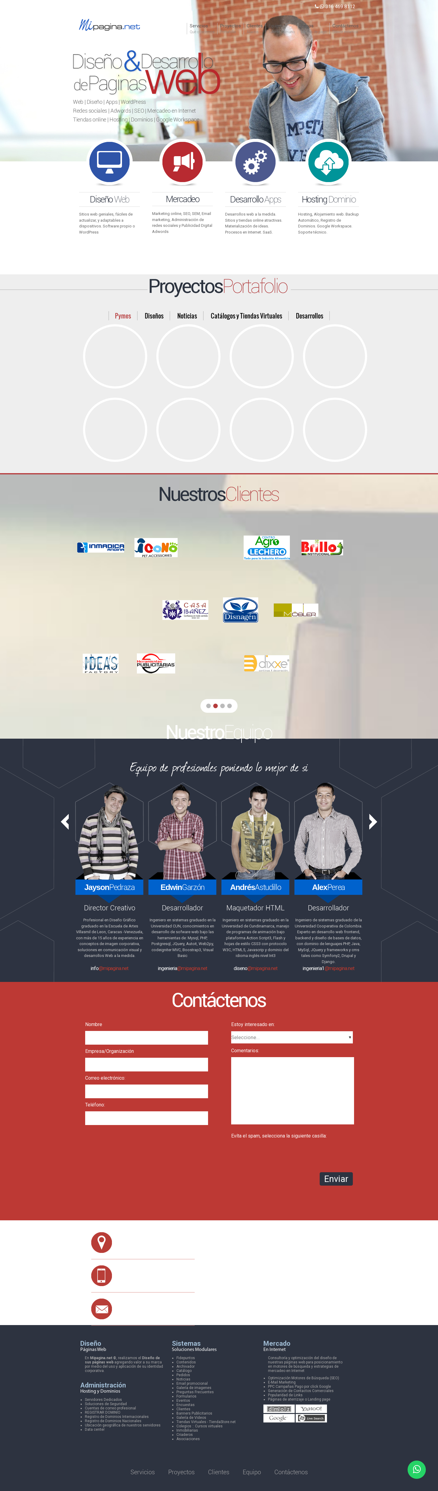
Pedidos (183, 1375)
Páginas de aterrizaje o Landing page (299, 1399)
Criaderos (184, 1435)
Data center (95, 1429)
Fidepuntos (185, 1358)
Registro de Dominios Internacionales (117, 1417)
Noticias (187, 315)
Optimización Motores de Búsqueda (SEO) (303, 1378)
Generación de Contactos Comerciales (301, 1391)
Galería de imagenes (193, 1388)
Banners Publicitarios (194, 1413)
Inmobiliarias (187, 1430)
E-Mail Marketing (282, 1382)
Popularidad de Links (285, 1395)
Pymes (123, 315)
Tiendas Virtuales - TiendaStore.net (206, 1422)
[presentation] (277, 1154)
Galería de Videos (191, 1417)
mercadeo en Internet (286, 1371)
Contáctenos (291, 1472)
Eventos (183, 1400)
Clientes (183, 1409)
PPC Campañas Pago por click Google (299, 1386)
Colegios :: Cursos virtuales (199, 1426)
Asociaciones (188, 1439)
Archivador (185, 1366)
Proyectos (181, 1472)
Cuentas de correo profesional (110, 1408)
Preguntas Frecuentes (195, 1392)
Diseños (154, 315)
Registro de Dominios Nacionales (113, 1421)
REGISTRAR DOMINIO (102, 1412)
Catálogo (184, 1371)
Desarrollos (309, 315)
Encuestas (185, 1405)
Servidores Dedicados (103, 1400)
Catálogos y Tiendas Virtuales (246, 315)
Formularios (186, 1396)
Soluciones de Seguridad (106, 1404)
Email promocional (192, 1383)
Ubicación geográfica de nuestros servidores (123, 1425)
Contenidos (186, 1362)
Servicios (142, 1472)
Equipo (252, 1472)
